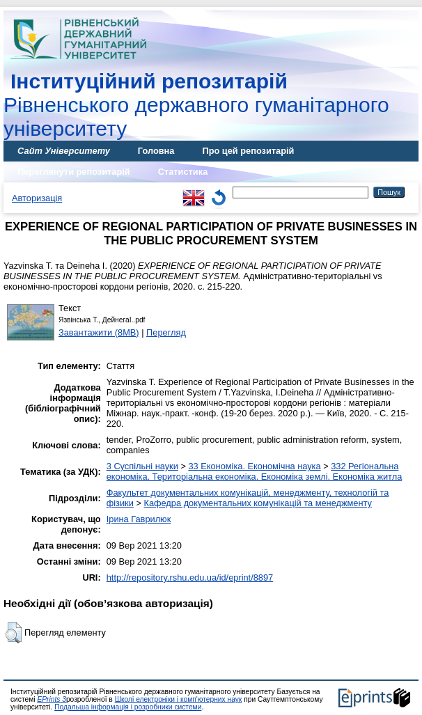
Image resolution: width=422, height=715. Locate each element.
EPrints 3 (51, 699)
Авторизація (37, 198)
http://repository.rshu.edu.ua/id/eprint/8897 (190, 577)
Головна (156, 151)
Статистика (183, 171)
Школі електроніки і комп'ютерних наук (178, 699)
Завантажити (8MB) (98, 332)
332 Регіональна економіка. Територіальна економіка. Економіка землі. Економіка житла (255, 471)
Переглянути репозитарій (73, 171)
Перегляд (166, 332)
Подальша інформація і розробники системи (127, 707)
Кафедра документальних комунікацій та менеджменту (257, 503)
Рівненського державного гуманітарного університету (196, 105)
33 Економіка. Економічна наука (254, 466)
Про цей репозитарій (248, 151)
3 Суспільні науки (142, 466)
